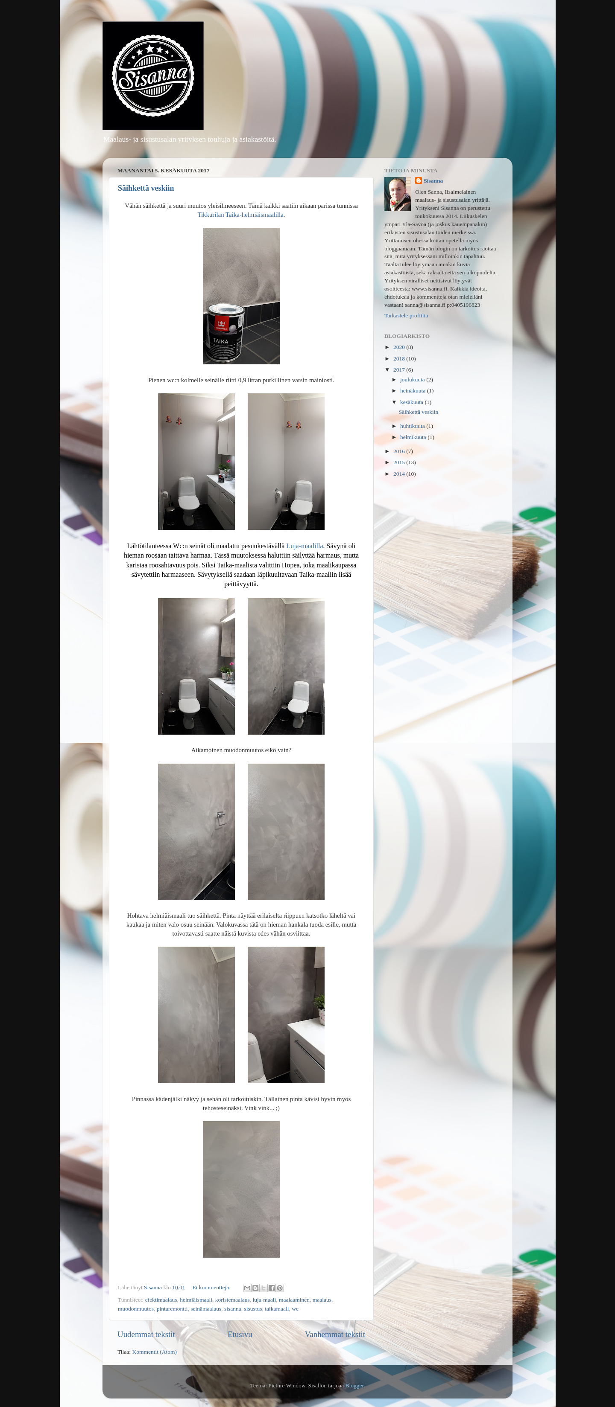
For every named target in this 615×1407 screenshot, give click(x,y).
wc (295, 1308)
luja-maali (264, 1300)
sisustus (253, 1308)
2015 (399, 462)
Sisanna (433, 180)
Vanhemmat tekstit (335, 1334)
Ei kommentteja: (212, 1287)
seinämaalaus (205, 1308)
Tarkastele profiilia (406, 315)
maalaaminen (294, 1300)
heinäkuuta (413, 390)
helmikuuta (414, 437)
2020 (399, 347)
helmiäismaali (196, 1300)
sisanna (232, 1308)
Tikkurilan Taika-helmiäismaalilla (240, 214)
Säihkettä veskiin (146, 188)
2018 (399, 358)
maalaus (322, 1300)
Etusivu (240, 1334)
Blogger (354, 1385)
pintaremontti (172, 1308)
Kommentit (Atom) (154, 1352)
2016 (399, 451)
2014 (399, 474)
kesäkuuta (412, 402)
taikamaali (277, 1308)
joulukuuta (413, 379)
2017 (399, 369)
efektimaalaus (161, 1300)
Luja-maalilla (304, 545)
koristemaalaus (232, 1300)
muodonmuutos (136, 1308)
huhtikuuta (413, 426)
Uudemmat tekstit (146, 1334)
